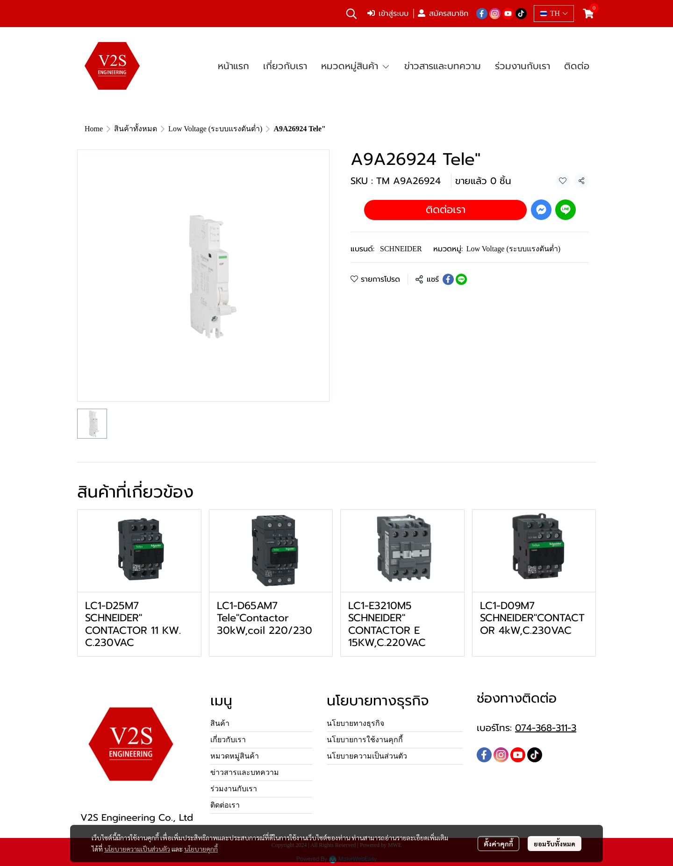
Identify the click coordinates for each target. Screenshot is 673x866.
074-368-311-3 (545, 728)
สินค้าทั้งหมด (135, 129)
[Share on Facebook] (448, 279)
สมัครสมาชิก (443, 13)
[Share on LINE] (461, 279)
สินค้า (219, 723)
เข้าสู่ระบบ (387, 13)
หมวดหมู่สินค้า (234, 756)
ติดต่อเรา (445, 209)
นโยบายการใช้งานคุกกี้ (365, 739)
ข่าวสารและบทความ (244, 772)
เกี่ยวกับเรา (228, 739)
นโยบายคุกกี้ (201, 849)
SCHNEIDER (401, 249)
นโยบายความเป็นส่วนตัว (137, 849)
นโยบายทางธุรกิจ (355, 723)
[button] (351, 13)
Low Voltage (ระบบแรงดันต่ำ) (215, 129)
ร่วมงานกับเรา (233, 788)
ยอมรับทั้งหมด (554, 843)
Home (94, 129)
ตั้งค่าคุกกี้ (498, 843)
